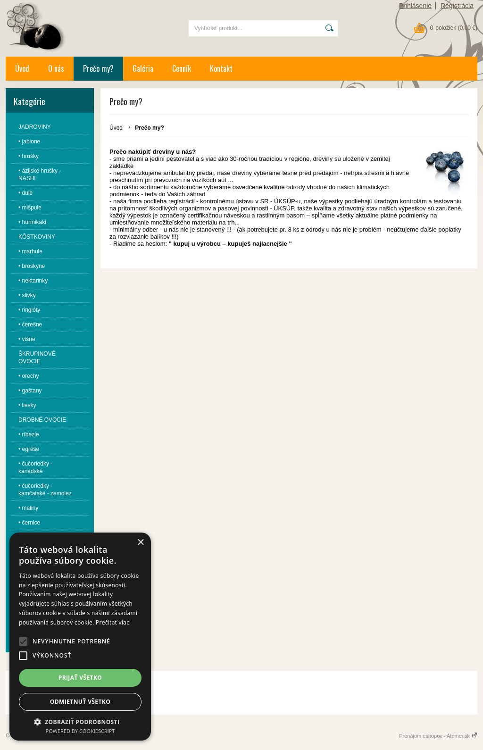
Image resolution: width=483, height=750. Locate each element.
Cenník (181, 68)
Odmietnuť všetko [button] (80, 702)
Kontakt (221, 68)
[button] (23, 641)
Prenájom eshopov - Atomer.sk (438, 736)
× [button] (140, 542)
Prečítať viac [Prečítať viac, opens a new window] (112, 622)
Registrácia (457, 5)
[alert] (80, 637)
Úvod (22, 68)
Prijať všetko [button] (80, 678)
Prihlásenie (415, 5)
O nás (56, 68)
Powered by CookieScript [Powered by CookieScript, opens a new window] (80, 730)
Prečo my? (98, 68)
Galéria (143, 68)
